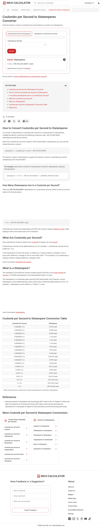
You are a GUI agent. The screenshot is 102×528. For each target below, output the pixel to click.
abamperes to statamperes (45, 449)
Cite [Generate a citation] (25, 121)
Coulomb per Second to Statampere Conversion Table (28, 104)
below (28, 68)
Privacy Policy (72, 506)
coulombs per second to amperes (16, 428)
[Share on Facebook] (9, 121)
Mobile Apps (72, 498)
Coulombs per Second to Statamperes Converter (26, 89)
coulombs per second (23, 262)
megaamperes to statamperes (45, 440)
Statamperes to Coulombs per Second (45, 34)
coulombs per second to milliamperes (16, 435)
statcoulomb (58, 273)
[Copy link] (5, 121)
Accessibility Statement (75, 510)
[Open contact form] (64, 59)
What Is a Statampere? (17, 101)
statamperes (20, 312)
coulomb (35, 242)
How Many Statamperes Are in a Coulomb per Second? (29, 95)
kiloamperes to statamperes (45, 435)
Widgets (70, 494)
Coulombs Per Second (39, 10)
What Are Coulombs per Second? (20, 98)
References (13, 108)
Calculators (89, 3)
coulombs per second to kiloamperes (16, 442)
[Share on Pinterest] (19, 121)
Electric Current (25, 10)
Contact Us (71, 491)
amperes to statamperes (45, 426)
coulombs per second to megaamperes (16, 449)
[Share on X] (14, 121)
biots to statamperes (45, 444)
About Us (71, 487)
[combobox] (52, 3)
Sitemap (70, 514)
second (55, 242)
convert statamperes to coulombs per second (30, 76)
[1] (44, 255)
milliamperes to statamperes (45, 430)
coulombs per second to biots (16, 454)
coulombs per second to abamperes (16, 460)
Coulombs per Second (15, 41)
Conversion (15, 10)
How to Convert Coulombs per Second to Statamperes (28, 92)
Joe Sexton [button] (11, 116)
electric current (59, 229)
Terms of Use (72, 502)
